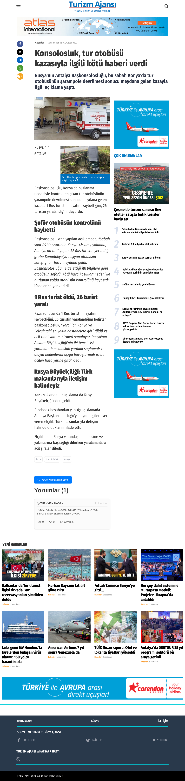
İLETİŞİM (163, 721)
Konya (67, 459)
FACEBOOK (26, 740)
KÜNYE (95, 721)
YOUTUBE (160, 740)
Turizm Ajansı (37, 776)
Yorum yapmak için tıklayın (53, 479)
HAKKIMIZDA (24, 721)
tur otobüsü (52, 459)
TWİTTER (93, 740)
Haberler (39, 42)
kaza (38, 459)
